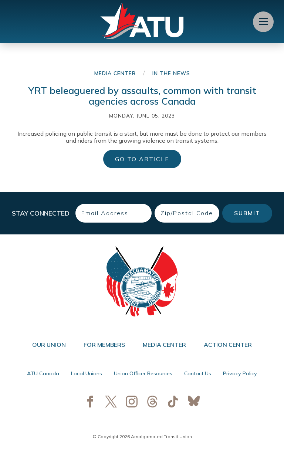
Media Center (115, 73)
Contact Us (197, 373)
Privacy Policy (240, 373)
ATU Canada (43, 373)
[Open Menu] (263, 21)
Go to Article (142, 159)
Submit (247, 213)
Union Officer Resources (143, 373)
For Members (104, 344)
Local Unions (86, 373)
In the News (171, 73)
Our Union (49, 344)
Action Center (228, 344)
